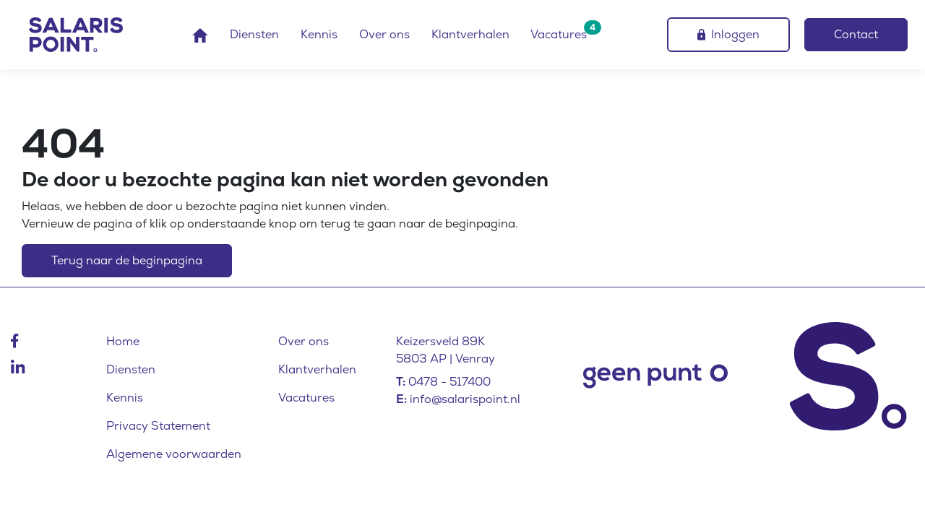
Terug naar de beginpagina (126, 260)
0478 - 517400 (449, 381)
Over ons (384, 34)
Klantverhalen (470, 34)
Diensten (254, 34)
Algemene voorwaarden (173, 454)
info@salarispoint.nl (465, 399)
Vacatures (558, 34)
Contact (856, 34)
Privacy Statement (158, 425)
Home (122, 341)
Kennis (319, 34)
